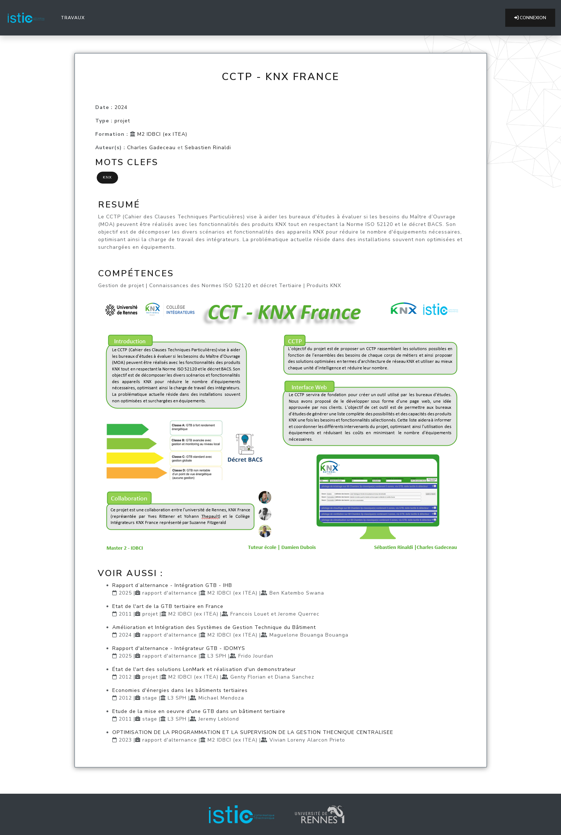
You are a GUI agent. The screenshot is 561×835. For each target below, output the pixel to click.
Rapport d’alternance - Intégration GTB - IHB (172, 585)
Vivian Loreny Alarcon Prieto (307, 740)
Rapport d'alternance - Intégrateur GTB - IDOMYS (178, 648)
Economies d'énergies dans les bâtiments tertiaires (180, 690)
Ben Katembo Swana (296, 592)
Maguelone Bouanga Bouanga (308, 635)
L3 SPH (217, 656)
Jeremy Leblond (218, 719)
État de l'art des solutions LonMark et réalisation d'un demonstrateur (204, 669)
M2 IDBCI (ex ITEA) (162, 134)
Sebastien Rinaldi (208, 147)
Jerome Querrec (298, 613)
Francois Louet (249, 613)
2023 (125, 740)
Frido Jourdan (255, 656)
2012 (125, 677)
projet (122, 120)
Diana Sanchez (294, 677)
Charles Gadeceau (151, 147)
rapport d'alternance (169, 592)
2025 (125, 592)
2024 (120, 107)
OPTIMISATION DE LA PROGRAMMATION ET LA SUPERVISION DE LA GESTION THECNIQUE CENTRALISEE (252, 732)
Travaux (74, 17)
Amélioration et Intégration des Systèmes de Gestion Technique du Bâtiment (214, 627)
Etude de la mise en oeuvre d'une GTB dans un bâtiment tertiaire (198, 711)
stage (149, 698)
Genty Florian (248, 677)
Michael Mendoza (221, 698)
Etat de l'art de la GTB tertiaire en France (167, 606)
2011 (125, 613)
